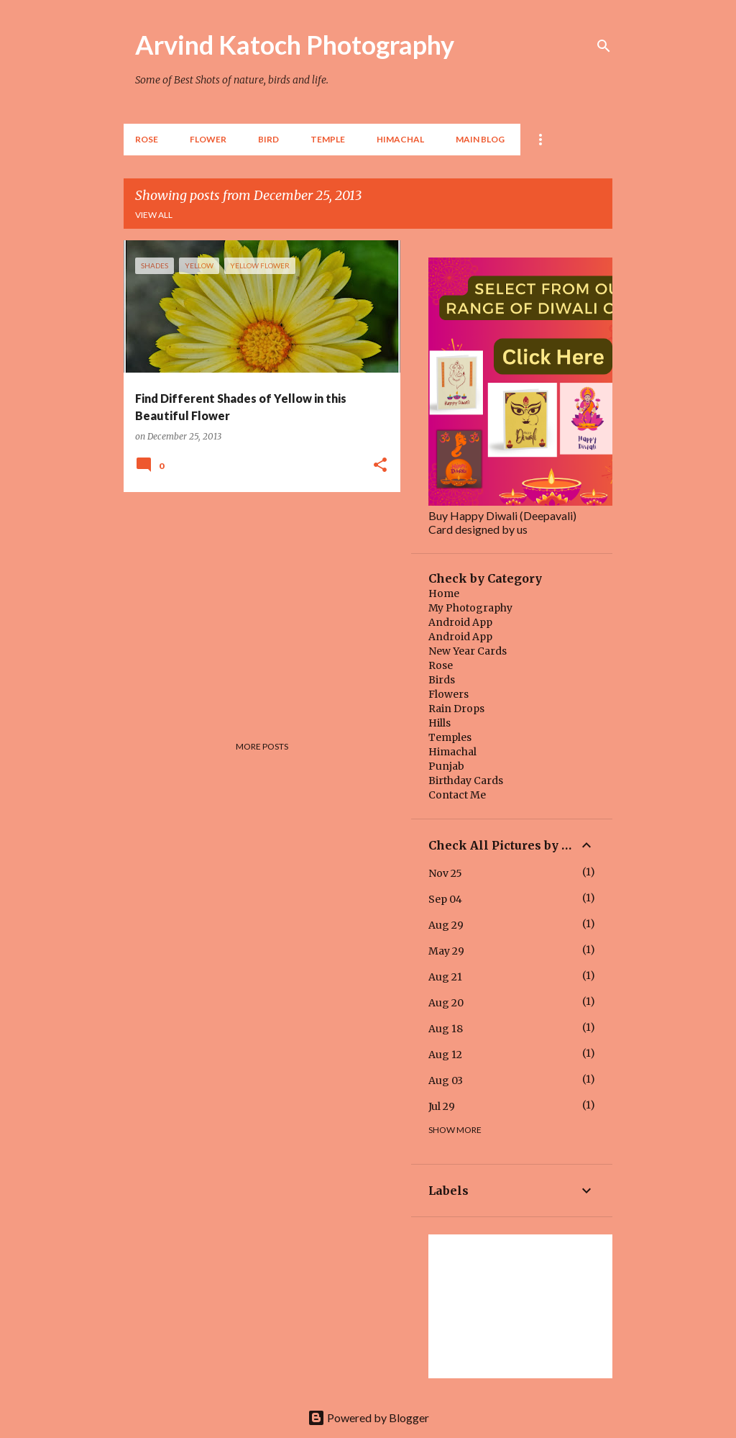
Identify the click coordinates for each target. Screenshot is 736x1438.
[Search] (603, 46)
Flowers (448, 694)
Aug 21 (445, 976)
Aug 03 (445, 1080)
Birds (441, 679)
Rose (146, 139)
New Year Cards (467, 651)
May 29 (446, 951)
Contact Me (457, 794)
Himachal (452, 751)
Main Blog (480, 139)
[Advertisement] (257, 603)
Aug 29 (446, 925)
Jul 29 (441, 1106)
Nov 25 (445, 873)
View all (153, 214)
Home (443, 593)
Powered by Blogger (368, 1417)
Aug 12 (445, 1054)
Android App (460, 622)
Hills (439, 722)
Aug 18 (445, 1028)
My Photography (470, 607)
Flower (208, 139)
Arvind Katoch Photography (294, 44)
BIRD (268, 139)
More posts (262, 746)
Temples (450, 737)
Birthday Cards (465, 780)
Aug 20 (446, 1002)
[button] (380, 465)
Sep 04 (445, 899)
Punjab (446, 766)
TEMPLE (327, 139)
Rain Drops (456, 708)
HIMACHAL (400, 139)
